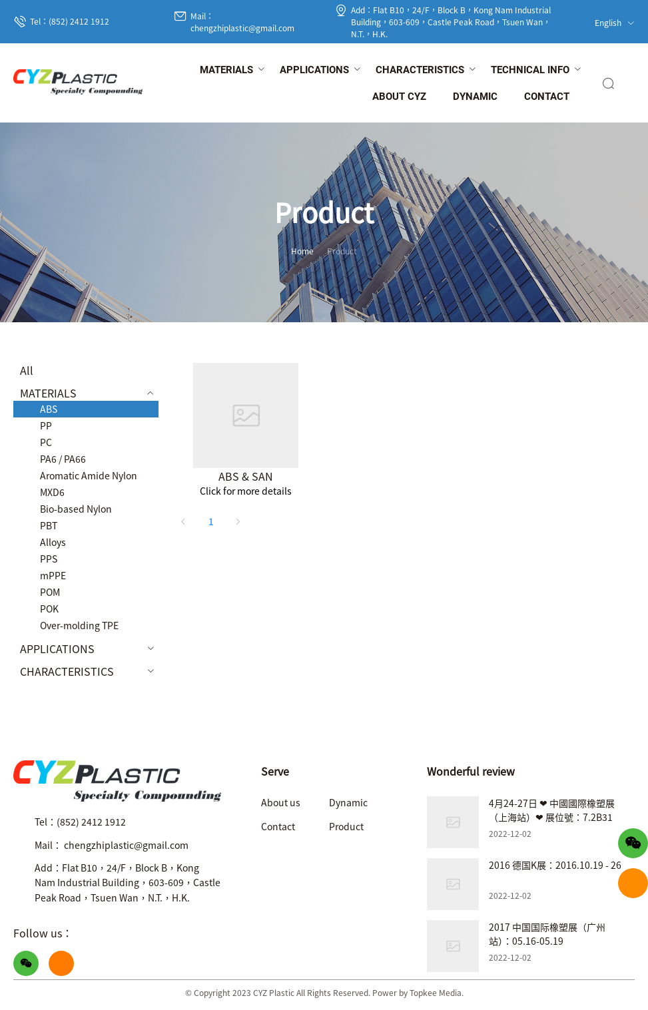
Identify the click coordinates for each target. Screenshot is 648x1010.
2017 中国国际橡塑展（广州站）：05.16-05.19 (547, 933)
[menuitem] (226, 70)
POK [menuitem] (49, 608)
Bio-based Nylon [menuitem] (76, 508)
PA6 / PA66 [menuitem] (63, 458)
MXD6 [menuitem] (52, 492)
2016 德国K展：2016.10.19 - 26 (555, 865)
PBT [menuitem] (48, 525)
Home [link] (302, 250)
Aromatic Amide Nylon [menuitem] (88, 475)
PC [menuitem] (46, 442)
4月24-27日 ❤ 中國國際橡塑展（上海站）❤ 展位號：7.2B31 (552, 810)
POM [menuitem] (50, 592)
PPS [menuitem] (48, 558)
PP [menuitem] (46, 425)
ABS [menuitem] (48, 408)
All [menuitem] (26, 370)
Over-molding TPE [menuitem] (79, 625)
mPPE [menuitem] (53, 575)
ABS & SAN (245, 476)
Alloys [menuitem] (53, 542)
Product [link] (342, 250)
